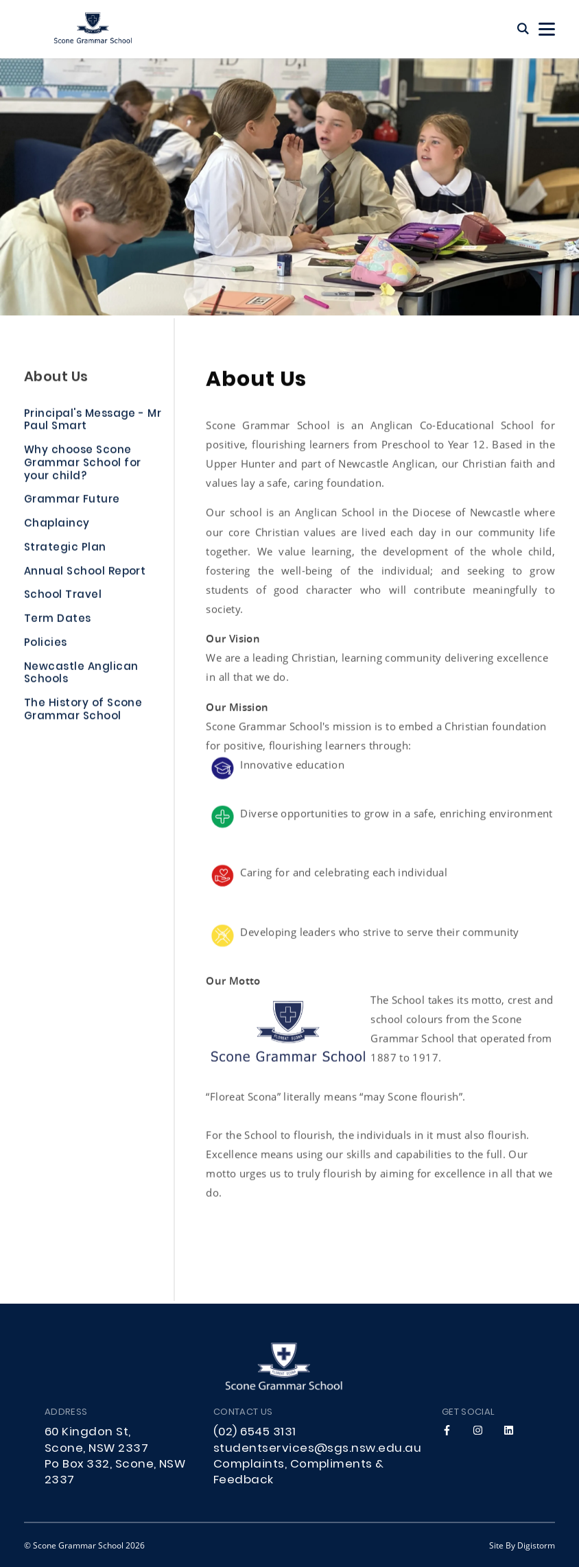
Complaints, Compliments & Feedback (298, 1472)
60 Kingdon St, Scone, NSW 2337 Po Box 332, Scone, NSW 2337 (115, 1456)
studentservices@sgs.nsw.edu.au (317, 1449)
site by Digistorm (522, 1545)
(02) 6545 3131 (254, 1432)
